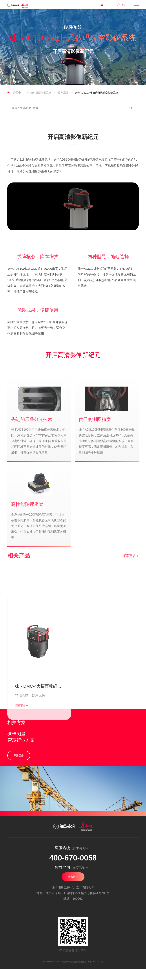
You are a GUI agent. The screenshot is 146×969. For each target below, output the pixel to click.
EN (123, 5)
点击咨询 (73, 876)
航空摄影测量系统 (40, 92)
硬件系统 (63, 92)
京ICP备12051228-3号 (94, 962)
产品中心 (18, 92)
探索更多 (130, 570)
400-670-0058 (73, 858)
